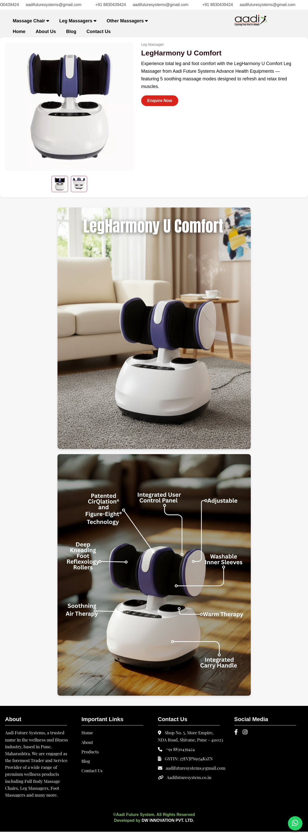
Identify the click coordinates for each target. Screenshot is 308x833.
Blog (71, 31)
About (87, 743)
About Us (46, 31)
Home (19, 31)
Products (90, 752)
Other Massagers (127, 20)
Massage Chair (31, 20)
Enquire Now (159, 100)
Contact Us (98, 31)
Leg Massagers (77, 20)
